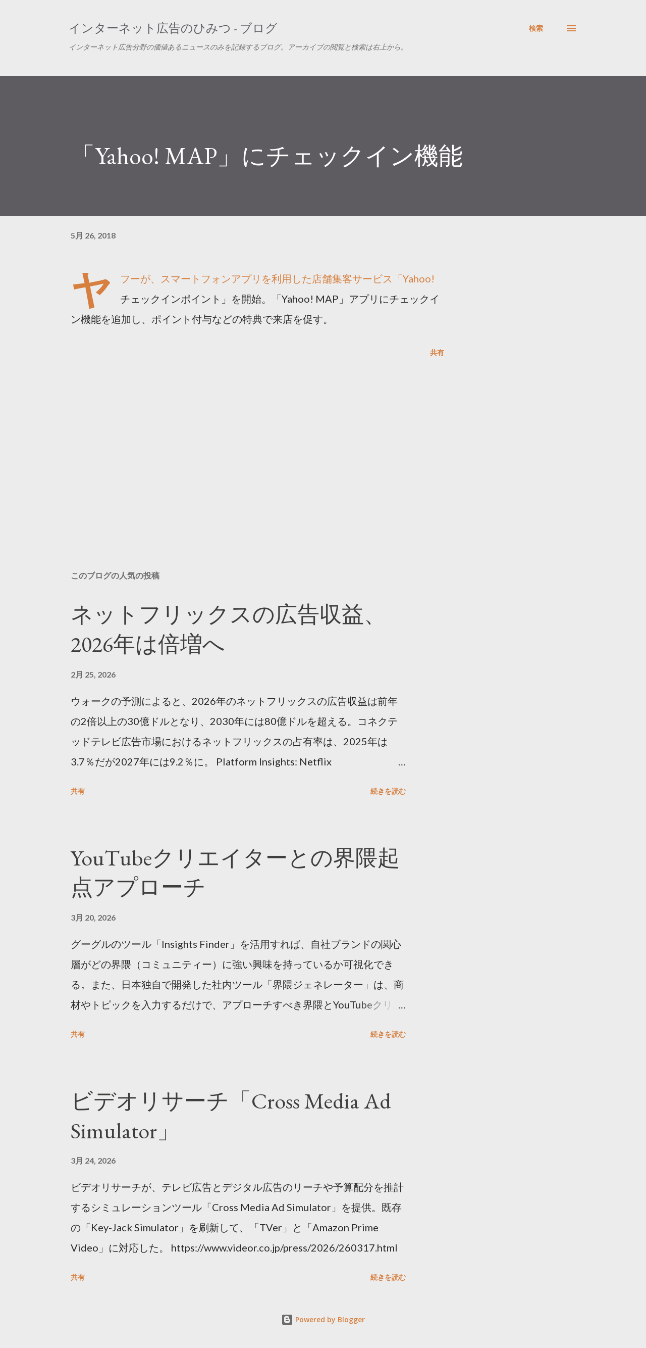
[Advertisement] (241, 444)
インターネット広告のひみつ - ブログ (173, 28)
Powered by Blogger (323, 1319)
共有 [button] (437, 352)
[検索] (536, 28)
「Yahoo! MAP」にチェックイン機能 (267, 155)
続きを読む (388, 791)
